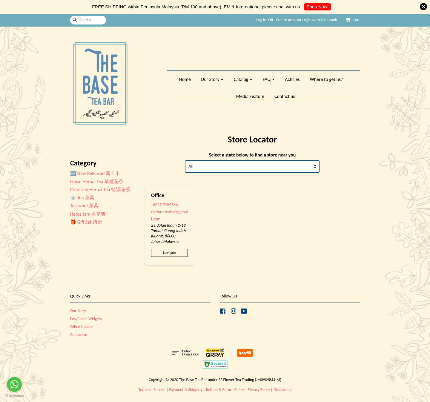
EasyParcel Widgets (86, 318)
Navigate (169, 253)
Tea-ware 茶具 (84, 205)
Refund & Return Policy (225, 389)
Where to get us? (326, 79)
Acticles (292, 79)
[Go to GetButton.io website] (14, 396)
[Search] (88, 20)
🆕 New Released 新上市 (95, 173)
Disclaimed (282, 389)
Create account (288, 19)
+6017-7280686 (164, 204)
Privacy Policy (259, 389)
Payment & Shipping (185, 389)
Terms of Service (152, 389)
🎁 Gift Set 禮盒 (86, 222)
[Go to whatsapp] (14, 384)
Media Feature (250, 96)
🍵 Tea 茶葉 (82, 197)
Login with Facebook (319, 19)
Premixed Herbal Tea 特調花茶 (100, 189)
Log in (261, 19)
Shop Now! (317, 6)
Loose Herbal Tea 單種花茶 (96, 181)
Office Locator (81, 326)
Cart (356, 19)
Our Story (212, 79)
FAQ (269, 79)
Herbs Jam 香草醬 (88, 214)
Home (185, 79)
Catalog (243, 79)
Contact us (284, 96)
